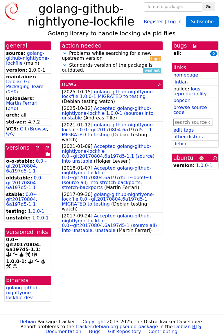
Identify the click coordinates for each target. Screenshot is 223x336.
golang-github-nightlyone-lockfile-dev (23, 292)
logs (195, 89)
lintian (180, 82)
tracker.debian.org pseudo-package (117, 326)
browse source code (190, 110)
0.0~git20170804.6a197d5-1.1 (26, 166)
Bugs (94, 331)
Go (208, 6)
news (69, 84)
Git (23, 129)
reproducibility (190, 94)
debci (179, 143)
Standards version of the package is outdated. (111, 68)
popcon (181, 100)
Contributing (163, 331)
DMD (12, 92)
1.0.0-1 (36, 211)
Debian (27, 321)
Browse (38, 129)
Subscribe (202, 21)
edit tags (183, 130)
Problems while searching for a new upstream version (111, 56)
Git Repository (124, 331)
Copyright (93, 321)
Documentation (63, 331)
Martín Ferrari (21, 103)
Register (153, 21)
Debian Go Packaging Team (25, 84)
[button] (64, 53)
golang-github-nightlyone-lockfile (27, 58)
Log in (174, 21)
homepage (185, 75)
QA (9, 133)
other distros (188, 136)
